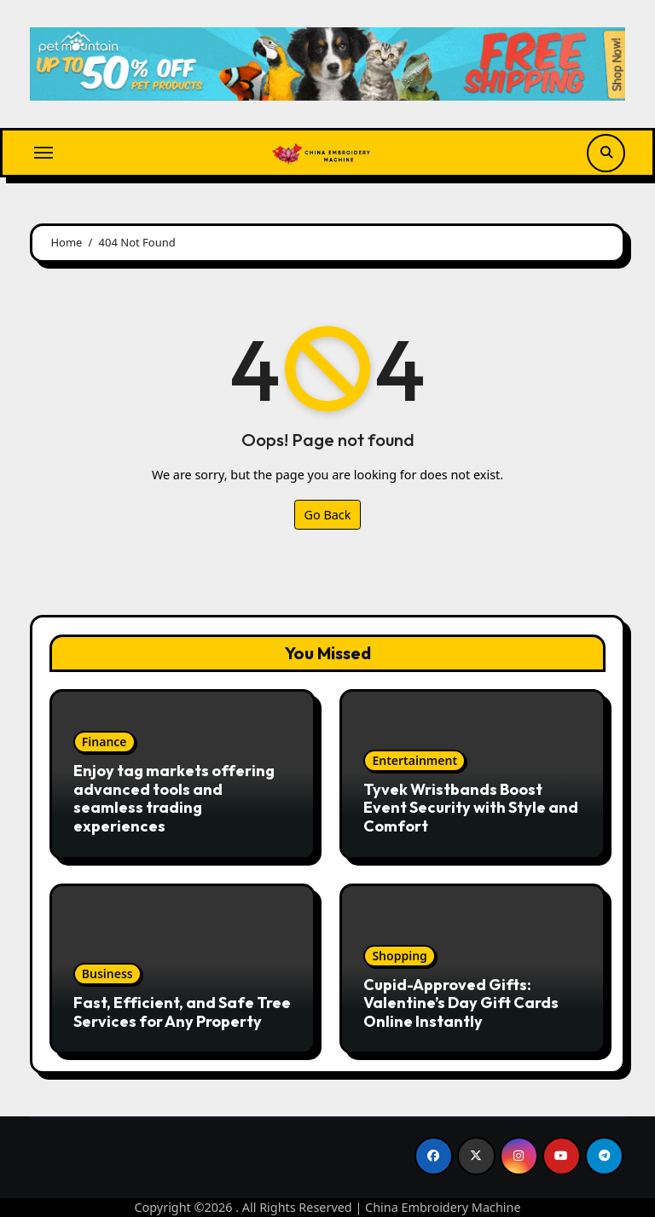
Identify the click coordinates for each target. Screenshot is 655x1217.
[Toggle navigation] (43, 152)
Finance (104, 741)
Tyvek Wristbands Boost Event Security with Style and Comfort (470, 807)
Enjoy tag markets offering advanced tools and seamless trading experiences (174, 798)
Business (107, 973)
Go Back (327, 515)
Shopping (399, 956)
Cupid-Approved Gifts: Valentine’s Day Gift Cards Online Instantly (461, 1003)
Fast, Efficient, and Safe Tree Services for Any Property (182, 1012)
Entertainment (414, 760)
